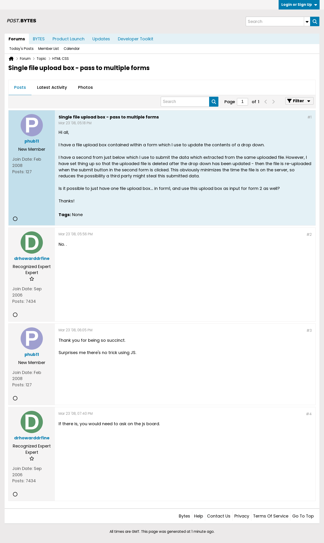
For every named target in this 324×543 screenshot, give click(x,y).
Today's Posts (21, 48)
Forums (17, 39)
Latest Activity (52, 87)
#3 (309, 330)
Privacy (241, 516)
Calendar (72, 48)
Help (198, 516)
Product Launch (69, 39)
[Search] (278, 21)
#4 (309, 414)
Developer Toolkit (135, 39)
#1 (309, 117)
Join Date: (22, 159)
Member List (48, 48)
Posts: (18, 172)
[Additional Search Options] (307, 21)
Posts (20, 87)
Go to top (303, 516)
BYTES (39, 39)
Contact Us (218, 516)
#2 (309, 234)
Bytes (184, 516)
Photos (85, 87)
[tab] (20, 87)
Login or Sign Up (299, 4)
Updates (101, 39)
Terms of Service (270, 516)
